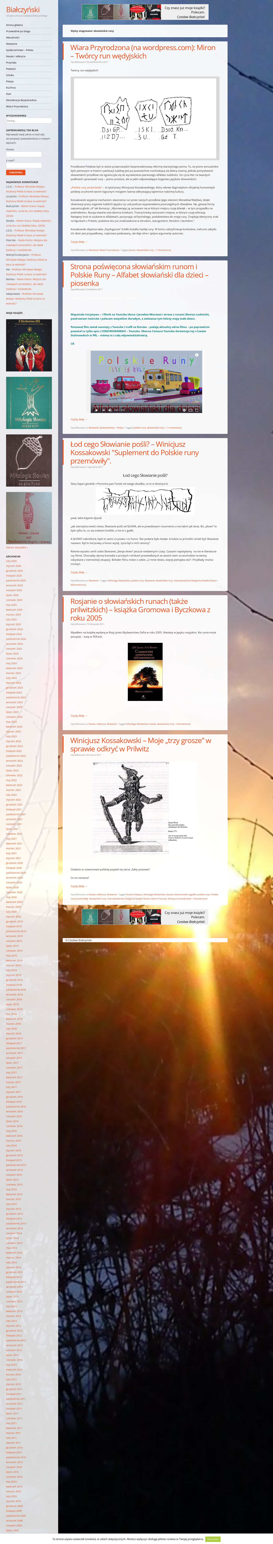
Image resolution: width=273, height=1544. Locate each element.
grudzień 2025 (14, 570)
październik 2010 (16, 1457)
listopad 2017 (14, 1043)
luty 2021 (11, 853)
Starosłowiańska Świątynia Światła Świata (195, 580)
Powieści (11, 68)
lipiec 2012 (12, 1355)
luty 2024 (11, 678)
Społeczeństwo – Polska (19, 50)
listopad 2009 (14, 1511)
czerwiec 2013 (14, 1301)
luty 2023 (11, 736)
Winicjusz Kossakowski (179, 898)
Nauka (152, 723)
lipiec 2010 (12, 1472)
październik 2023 (16, 697)
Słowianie (11, 43)
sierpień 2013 (14, 1291)
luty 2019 (11, 970)
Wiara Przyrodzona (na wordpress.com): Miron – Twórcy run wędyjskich (143, 51)
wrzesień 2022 (14, 760)
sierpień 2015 (14, 1174)
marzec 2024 (13, 673)
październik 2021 (16, 814)
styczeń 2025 (13, 624)
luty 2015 (11, 1204)
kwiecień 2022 (14, 785)
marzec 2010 (13, 1491)
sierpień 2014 (14, 1233)
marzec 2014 (13, 1257)
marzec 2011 (13, 1433)
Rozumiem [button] (213, 1539)
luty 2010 (11, 1496)
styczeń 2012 (13, 1384)
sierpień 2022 (14, 765)
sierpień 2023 (14, 707)
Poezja (10, 81)
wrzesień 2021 (14, 819)
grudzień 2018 (14, 980)
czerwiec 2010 (14, 1476)
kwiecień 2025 (14, 609)
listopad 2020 (14, 868)
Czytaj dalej (79, 241)
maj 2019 (11, 955)
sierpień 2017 (14, 1057)
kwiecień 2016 (14, 1135)
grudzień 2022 (14, 746)
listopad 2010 (14, 1452)
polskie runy (139, 427)
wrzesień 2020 (14, 877)
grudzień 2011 (14, 1389)
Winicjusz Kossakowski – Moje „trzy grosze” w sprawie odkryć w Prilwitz (140, 744)
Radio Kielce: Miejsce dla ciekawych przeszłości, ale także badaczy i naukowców (26, 245)
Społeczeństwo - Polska (111, 427)
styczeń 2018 (13, 1033)
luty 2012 (11, 1379)
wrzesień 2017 (14, 1053)
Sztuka (10, 75)
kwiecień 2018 (14, 1019)
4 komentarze (183, 723)
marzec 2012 (13, 1374)
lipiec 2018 (12, 1004)
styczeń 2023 (13, 741)
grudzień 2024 (14, 629)
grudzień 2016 (14, 1096)
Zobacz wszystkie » (17, 547)
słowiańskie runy (145, 250)
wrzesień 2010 (14, 1462)
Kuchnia (11, 87)
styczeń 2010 (13, 1501)
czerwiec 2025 (14, 600)
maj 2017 (11, 1072)
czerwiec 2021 (14, 833)
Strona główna (14, 25)
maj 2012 (11, 1364)
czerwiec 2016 (14, 1126)
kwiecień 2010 (14, 1486)
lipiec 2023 (12, 712)
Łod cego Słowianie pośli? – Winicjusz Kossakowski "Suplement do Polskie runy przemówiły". (134, 452)
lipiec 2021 (12, 829)
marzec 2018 (13, 1023)
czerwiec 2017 (14, 1067)
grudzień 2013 (14, 1272)
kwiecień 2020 (14, 902)
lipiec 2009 (12, 1530)
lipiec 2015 (12, 1179)
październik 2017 (16, 1048)
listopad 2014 (14, 1218)
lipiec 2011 (12, 1413)
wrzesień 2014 (14, 1228)
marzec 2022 (13, 790)
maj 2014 (11, 1247)
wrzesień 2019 (14, 936)
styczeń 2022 (13, 799)
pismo (132, 250)
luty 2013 (11, 1321)
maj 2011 (11, 1423)
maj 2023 (11, 721)
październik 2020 (16, 872)
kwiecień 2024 (14, 668)
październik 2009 (16, 1515)
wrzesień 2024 (14, 643)
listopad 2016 (14, 1101)
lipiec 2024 (12, 653)
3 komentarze (200, 898)
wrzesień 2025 (14, 585)
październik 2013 (16, 1282)
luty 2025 (11, 619)
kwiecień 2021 (14, 843)
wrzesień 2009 (14, 1520)
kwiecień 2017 (14, 1077)
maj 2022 (11, 780)
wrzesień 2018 (14, 994)
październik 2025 (16, 580)
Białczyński (22, 9)
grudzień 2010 (14, 1447)
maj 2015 (11, 1189)
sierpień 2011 (14, 1408)
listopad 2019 (14, 926)
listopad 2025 (14, 575)
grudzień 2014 (14, 1213)
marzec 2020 (13, 906)
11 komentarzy (163, 250)
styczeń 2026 (13, 565)
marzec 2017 (13, 1082)
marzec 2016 (13, 1140)
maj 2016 (11, 1131)
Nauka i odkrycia (15, 56)
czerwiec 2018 (14, 1009)
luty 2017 (11, 1087)
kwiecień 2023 (14, 726)
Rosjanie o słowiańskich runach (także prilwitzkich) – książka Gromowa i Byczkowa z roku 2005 (140, 609)
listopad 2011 (14, 1394)
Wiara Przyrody (159, 898)
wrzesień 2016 (14, 1111)
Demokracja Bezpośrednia (21, 100)
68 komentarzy (78, 584)
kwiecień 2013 (14, 1311)
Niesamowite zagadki (185, 894)
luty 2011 (11, 1437)
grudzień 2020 (14, 863)
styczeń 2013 (13, 1325)
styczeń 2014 (13, 1267)
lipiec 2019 (12, 945)
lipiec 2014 (12, 1238)
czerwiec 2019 (14, 950)
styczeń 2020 (13, 916)
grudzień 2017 (14, 1038)
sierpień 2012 (14, 1350)
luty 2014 (11, 1262)
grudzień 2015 (14, 1155)
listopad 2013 (14, 1277)
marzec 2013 (13, 1316)
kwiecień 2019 (14, 960)
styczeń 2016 (13, 1150)
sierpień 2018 (14, 999)
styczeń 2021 (13, 858)
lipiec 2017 (12, 1062)
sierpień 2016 (14, 1116)
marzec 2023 (13, 731)
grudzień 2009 (14, 1506)
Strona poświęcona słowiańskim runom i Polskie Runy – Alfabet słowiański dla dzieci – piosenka (139, 274)
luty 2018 (11, 1028)
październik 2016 (16, 1106)
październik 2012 (16, 1340)
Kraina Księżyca (134, 894)
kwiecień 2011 (14, 1428)
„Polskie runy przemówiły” (86, 187)
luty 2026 (11, 561)
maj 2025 (11, 604)
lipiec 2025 (12, 595)
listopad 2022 (14, 751)
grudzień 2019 (14, 921)
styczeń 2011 (13, 1442)
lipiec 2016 (12, 1121)
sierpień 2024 (14, 648)
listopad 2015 (14, 1160)
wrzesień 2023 (14, 702)
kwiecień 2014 (14, 1252)
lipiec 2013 (12, 1296)
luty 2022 (11, 794)
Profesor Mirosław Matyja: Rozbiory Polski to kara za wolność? (26, 259)
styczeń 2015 (13, 1208)
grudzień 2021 (14, 804)
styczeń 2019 (13, 975)
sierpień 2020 (14, 882)
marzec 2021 (13, 848)
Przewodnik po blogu (18, 31)
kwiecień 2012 (14, 1369)
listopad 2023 (14, 692)
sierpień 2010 (14, 1467)
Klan (8, 94)
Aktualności (13, 37)
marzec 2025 (13, 614)
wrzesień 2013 (14, 1286)
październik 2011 (16, 1398)
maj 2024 (11, 663)
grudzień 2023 (14, 687)
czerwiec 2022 (14, 775)
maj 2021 (11, 838)
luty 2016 (11, 1145)
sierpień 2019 (14, 941)
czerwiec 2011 (14, 1418)
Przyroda (11, 62)
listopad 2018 (14, 984)
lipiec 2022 (12, 770)
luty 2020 (11, 911)
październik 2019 (16, 931)
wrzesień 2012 (14, 1345)
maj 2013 (11, 1306)
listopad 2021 (14, 809)
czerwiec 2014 (14, 1243)
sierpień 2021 (14, 824)
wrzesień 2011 (14, 1403)
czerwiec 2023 (14, 717)
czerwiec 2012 (14, 1360)
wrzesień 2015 (14, 1170)
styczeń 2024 (13, 682)
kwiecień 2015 (14, 1194)
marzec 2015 (13, 1199)
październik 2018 (16, 989)
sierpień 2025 (14, 590)
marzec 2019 (13, 965)
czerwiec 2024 (14, 658)
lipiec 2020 (12, 887)
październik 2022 (16, 755)
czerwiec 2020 (14, 892)
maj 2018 (11, 1014)
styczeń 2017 (13, 1092)
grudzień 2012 (14, 1330)
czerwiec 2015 (14, 1184)
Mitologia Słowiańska (119, 580)
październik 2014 (16, 1223)
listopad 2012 (14, 1335)
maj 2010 (11, 1481)
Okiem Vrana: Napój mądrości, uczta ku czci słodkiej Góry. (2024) (27, 210)
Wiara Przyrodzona (17, 106)
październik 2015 (16, 1165)
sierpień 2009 (14, 1525)
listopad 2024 (14, 634)
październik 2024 (16, 639)
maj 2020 (11, 897)
